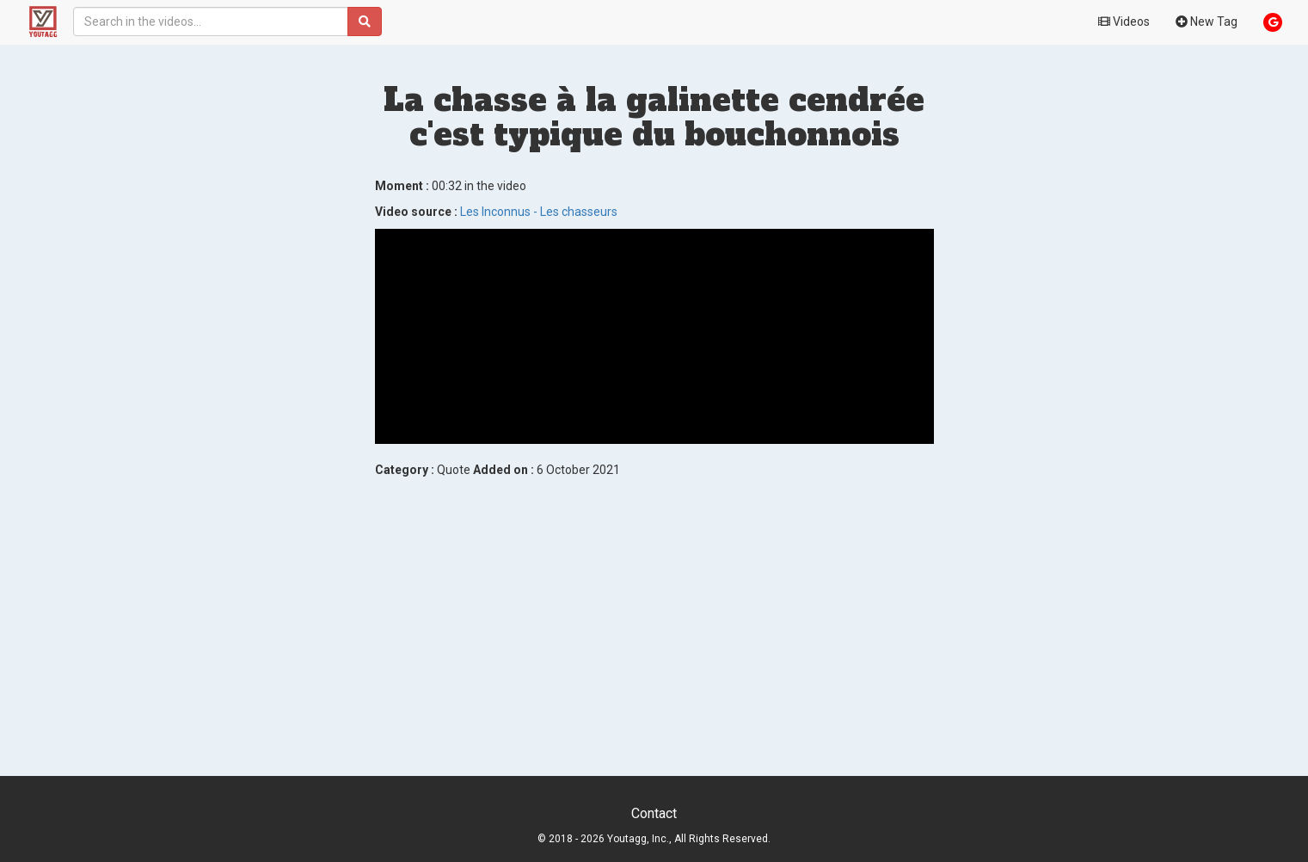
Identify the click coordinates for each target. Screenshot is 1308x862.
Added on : (503, 470)
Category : (404, 470)
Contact (654, 813)
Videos (1124, 21)
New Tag (1206, 21)
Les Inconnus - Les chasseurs (538, 212)
